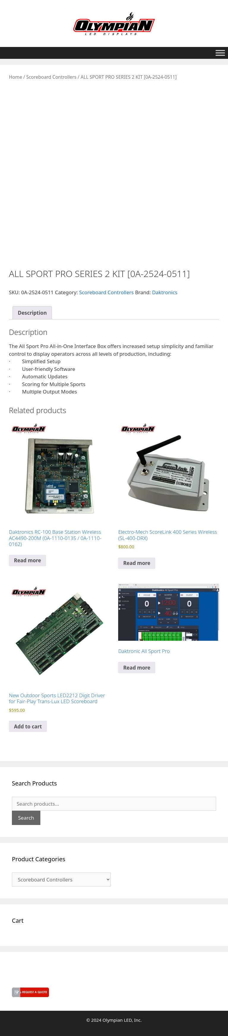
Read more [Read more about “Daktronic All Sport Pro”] (136, 667)
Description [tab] (32, 312)
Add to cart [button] (28, 726)
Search (26, 817)
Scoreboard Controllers (51, 77)
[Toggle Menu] (220, 53)
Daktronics (164, 292)
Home (15, 77)
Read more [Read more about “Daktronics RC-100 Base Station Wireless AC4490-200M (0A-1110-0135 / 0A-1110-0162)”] (27, 560)
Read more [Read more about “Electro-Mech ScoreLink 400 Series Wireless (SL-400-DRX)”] (136, 563)
